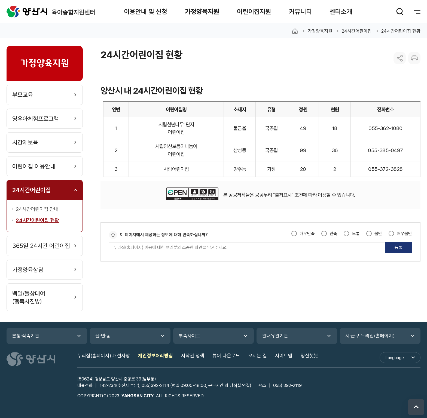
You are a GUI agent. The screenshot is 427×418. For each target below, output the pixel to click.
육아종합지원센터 (27, 11)
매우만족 (307, 233)
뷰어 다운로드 (226, 355)
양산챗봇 (309, 355)
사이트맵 (283, 355)
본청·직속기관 (25, 336)
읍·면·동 (103, 336)
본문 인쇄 (414, 58)
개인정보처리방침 (155, 355)
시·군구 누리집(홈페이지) (370, 336)
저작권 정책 (192, 355)
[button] (145, 11)
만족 (333, 233)
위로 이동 (416, 407)
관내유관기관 (275, 336)
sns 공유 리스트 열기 (400, 58)
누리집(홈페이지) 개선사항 (103, 355)
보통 (356, 233)
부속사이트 (189, 336)
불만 (378, 233)
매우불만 (404, 233)
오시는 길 (257, 355)
